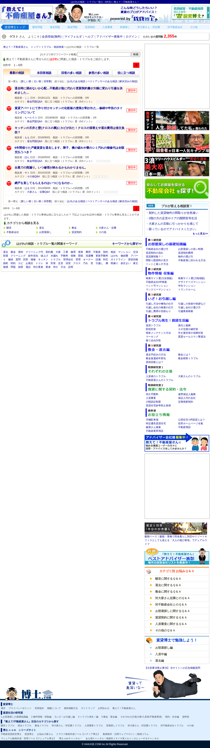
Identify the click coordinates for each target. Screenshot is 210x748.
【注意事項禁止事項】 (157, 667)
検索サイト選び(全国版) (159, 278)
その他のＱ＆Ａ (165, 630)
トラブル (56, 259)
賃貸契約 (77, 232)
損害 (20, 267)
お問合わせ (103, 708)
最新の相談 (17, 72)
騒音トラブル (8, 725)
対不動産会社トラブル (172, 725)
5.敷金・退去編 (109, 716)
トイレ (39, 263)
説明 (70, 267)
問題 (13, 267)
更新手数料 (102, 255)
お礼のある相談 (76, 81)
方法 (63, 267)
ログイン (131, 36)
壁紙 (80, 255)
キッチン (43, 259)
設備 (98, 259)
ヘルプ (89, 36)
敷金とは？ (184, 354)
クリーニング (18, 255)
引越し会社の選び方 (189, 307)
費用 (88, 252)
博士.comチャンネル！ (70, 738)
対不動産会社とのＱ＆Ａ (171, 604)
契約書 (49, 252)
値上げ (44, 255)
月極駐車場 (152, 419)
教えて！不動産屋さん (123, 708)
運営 (3, 708)
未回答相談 (44, 72)
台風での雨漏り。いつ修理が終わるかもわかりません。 (51, 167)
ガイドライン (118, 259)
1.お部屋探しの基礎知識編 (14, 716)
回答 (25, 259)
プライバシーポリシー (20, 708)
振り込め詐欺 (153, 340)
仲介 (55, 267)
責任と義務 (184, 325)
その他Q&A (33, 176)
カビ (20, 263)
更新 (80, 252)
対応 (105, 259)
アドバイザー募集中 (109, 36)
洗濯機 (89, 255)
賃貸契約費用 (185, 252)
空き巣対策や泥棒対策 (190, 332)
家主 (135, 263)
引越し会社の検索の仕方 (159, 307)
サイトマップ (88, 708)
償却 (20, 252)
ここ (27, 97)
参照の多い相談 (99, 72)
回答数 (47, 81)
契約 (105, 252)
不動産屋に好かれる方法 (192, 260)
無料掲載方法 (71, 708)
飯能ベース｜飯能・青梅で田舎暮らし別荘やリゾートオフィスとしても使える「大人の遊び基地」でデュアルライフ (176, 540)
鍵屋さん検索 (153, 427)
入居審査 (151, 398)
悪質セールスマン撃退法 (192, 336)
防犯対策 (151, 329)
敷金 (74, 227)
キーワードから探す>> (127, 243)
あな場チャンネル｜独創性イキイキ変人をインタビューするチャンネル (122, 738)
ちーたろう (31, 117)
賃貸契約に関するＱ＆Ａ (171, 617)
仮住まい (126, 263)
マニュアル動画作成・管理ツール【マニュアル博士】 (28, 738)
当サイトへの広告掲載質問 (185, 667)
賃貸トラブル (153, 325)
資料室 (185, 716)
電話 (28, 267)
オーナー (88, 259)
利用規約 (39, 708)
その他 (102, 232)
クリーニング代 (34, 252)
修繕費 (124, 255)
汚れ (85, 263)
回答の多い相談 (71, 72)
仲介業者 (38, 267)
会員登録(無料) (51, 36)
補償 (5, 267)
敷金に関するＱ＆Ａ (168, 591)
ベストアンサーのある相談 (102, 81)
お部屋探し (45, 232)
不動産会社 (12, 232)
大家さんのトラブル (189, 376)
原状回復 (133, 259)
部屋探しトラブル (115, 725)
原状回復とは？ (154, 362)
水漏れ (54, 255)
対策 (53, 263)
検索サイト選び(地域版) (191, 278)
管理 (78, 259)
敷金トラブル (42, 725)
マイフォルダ (73, 36)
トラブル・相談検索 (52, 46)
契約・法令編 (172, 716)
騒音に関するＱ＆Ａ (168, 578)
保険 (73, 255)
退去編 (159, 660)
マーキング (152, 336)
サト (27, 172)
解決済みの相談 (128, 81)
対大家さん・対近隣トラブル (66, 725)
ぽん (27, 157)
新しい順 (26, 81)
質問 (18, 259)
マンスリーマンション (158, 289)
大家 (58, 252)
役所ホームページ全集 (190, 423)
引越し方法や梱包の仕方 (159, 303)
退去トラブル (24, 725)
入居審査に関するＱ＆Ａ (171, 624)
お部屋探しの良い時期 (190, 249)
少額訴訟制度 (153, 401)
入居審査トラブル (94, 725)
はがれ (114, 255)
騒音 (8, 227)
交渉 (135, 252)
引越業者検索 (185, 311)
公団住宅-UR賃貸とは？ (191, 419)
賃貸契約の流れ (154, 252)
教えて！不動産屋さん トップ (20, 46)
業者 (48, 267)
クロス (77, 263)
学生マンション (187, 285)
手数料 (64, 255)
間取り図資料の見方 (157, 260)
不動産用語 (184, 427)
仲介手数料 (152, 394)
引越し (99, 263)
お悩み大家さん (45, 734)
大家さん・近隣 (107, 227)
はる (27, 188)
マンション (124, 252)
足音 (60, 263)
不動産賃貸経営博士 (11, 734)
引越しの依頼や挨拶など (192, 303)
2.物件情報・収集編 (41, 716)
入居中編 (161, 654)
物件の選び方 (185, 256)
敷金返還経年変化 (156, 358)
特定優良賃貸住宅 (156, 423)
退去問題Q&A (34, 141)
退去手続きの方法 (156, 354)
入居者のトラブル (156, 376)
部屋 (5, 255)
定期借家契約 (185, 401)
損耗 (5, 263)
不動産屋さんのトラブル (159, 380)
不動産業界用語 (154, 430)
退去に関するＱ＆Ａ (168, 585)
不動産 (97, 252)
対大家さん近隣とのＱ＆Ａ (172, 598)
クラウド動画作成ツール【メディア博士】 (78, 734)
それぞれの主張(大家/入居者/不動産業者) (141, 716)
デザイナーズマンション (192, 282)
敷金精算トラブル (188, 358)
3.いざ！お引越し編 (65, 716)
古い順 (37, 81)
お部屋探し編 (164, 647)
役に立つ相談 (126, 72)
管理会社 (68, 259)
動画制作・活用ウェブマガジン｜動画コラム (126, 734)
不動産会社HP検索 (156, 282)
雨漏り (114, 263)
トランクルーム (187, 289)
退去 (41, 227)
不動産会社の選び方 (157, 249)
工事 (65, 252)
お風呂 (29, 263)
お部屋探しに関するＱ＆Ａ (172, 611)
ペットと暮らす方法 (157, 264)
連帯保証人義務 (187, 394)
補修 (33, 259)
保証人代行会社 (187, 398)
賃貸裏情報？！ (154, 256)
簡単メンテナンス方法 (158, 332)
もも (27, 137)
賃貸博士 (29, 734)
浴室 (68, 263)
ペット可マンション (157, 285)
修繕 (10, 259)
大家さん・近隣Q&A (38, 191)
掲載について (54, 708)
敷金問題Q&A (34, 101)
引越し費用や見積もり (158, 311)
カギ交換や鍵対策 (188, 329)
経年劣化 (33, 255)
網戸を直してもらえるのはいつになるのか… (44, 183)
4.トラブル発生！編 (88, 716)
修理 (73, 252)
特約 (13, 263)
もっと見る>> (200, 233)
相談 (113, 252)
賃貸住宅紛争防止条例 (158, 405)
